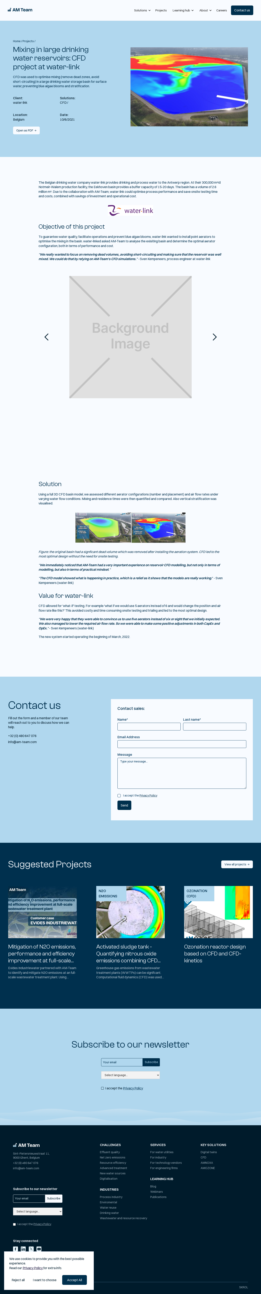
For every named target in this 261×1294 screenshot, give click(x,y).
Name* (122, 719)
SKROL (243, 1287)
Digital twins (209, 1152)
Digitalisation (108, 1178)
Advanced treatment (113, 1168)
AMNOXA (207, 1163)
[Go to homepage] (26, 1145)
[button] (142, 10)
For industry (158, 1157)
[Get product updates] (122, 1062)
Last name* (192, 719)
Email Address (128, 737)
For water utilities (162, 1152)
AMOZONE (208, 1168)
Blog (153, 1186)
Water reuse (108, 1207)
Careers (221, 10)
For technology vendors (166, 1163)
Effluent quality (110, 1152)
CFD (203, 1157)
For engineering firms (164, 1168)
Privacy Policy (148, 795)
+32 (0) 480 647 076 (22, 736)
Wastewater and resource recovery (123, 1218)
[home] (20, 10)
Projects (161, 10)
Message (124, 754)
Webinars (156, 1192)
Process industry (111, 1197)
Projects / (29, 41)
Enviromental (108, 1202)
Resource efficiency (113, 1163)
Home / (17, 41)
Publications (158, 1197)
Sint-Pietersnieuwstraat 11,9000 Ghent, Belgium (31, 1155)
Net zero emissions (112, 1157)
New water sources (113, 1173)
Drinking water (109, 1213)
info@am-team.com (22, 742)
